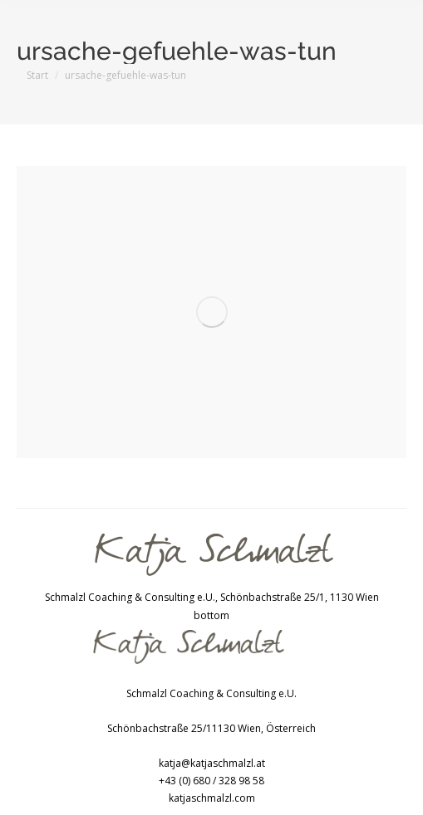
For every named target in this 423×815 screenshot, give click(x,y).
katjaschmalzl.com (212, 798)
